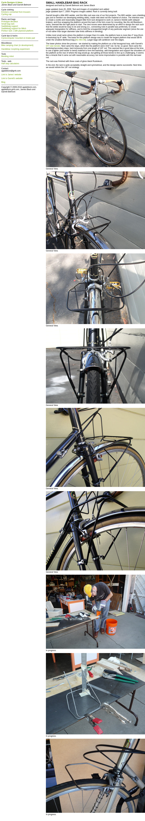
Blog (3, 82)
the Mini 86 (81, 40)
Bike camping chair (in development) (17, 45)
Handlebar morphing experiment (15, 49)
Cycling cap (6, 14)
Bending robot (7, 56)
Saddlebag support (9, 26)
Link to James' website (11, 74)
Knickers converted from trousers (15, 12)
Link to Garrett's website (11, 78)
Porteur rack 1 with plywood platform (17, 31)
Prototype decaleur (9, 21)
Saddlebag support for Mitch (13, 28)
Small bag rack (7, 24)
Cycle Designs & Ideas (11, 2)
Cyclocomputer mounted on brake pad (18, 38)
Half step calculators (10, 63)
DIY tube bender (53, 46)
